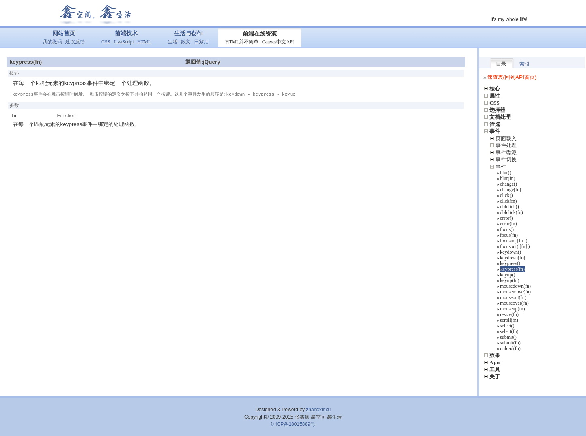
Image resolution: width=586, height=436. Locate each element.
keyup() (507, 275)
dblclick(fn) (511, 212)
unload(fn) (510, 348)
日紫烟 (201, 42)
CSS (105, 42)
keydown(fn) (512, 258)
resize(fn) (509, 314)
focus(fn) (509, 235)
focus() (507, 229)
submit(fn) (510, 343)
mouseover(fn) (514, 303)
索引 (524, 64)
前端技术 (126, 33)
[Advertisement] (238, 162)
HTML (144, 42)
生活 (172, 42)
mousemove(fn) (515, 292)
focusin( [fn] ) (513, 241)
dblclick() (509, 206)
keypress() (510, 263)
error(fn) (508, 224)
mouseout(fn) (513, 297)
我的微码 (52, 42)
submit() (508, 337)
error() (506, 218)
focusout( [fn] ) (515, 246)
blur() (505, 172)
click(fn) (508, 201)
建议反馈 (75, 42)
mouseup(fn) (512, 309)
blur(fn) (507, 178)
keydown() (510, 252)
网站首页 (63, 33)
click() (506, 195)
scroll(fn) (509, 320)
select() (507, 326)
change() (508, 184)
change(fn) (510, 189)
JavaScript (124, 42)
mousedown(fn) (515, 286)
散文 (186, 42)
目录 (501, 64)
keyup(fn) (509, 280)
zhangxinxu (318, 409)
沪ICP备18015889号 (293, 424)
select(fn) (509, 331)
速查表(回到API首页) (512, 77)
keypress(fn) (512, 269)
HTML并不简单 (242, 42)
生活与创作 (188, 33)
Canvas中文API (278, 42)
